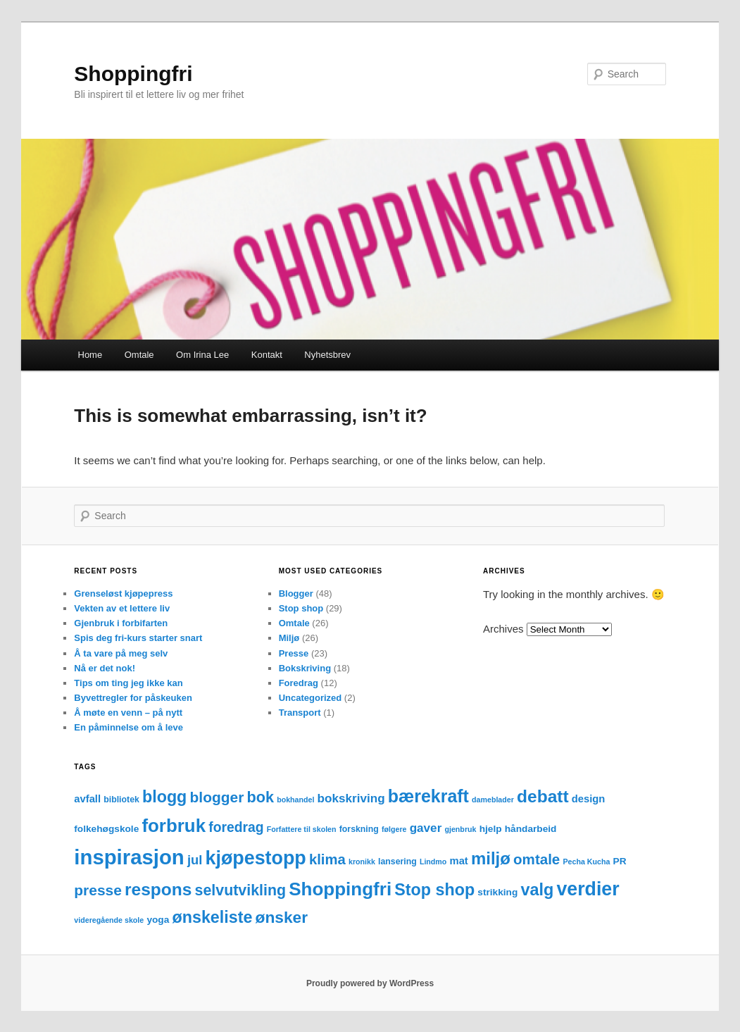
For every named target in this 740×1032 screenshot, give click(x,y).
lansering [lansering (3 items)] (397, 861)
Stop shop (301, 608)
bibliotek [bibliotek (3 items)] (121, 799)
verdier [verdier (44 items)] (587, 889)
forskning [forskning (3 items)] (359, 829)
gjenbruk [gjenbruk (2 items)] (460, 829)
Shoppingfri (133, 73)
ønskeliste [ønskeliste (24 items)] (213, 917)
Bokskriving (305, 668)
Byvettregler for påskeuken (133, 697)
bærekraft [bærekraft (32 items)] (428, 796)
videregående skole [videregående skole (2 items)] (109, 920)
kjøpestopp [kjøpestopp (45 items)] (256, 858)
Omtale (139, 354)
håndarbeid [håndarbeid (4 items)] (531, 828)
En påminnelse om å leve (128, 727)
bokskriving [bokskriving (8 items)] (351, 798)
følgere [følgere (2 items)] (394, 829)
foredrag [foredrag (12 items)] (235, 827)
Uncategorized (310, 697)
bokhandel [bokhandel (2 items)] (295, 799)
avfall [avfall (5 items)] (87, 798)
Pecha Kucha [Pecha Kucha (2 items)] (586, 861)
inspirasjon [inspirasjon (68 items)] (129, 857)
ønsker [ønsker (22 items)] (282, 917)
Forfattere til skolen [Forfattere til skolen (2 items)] (302, 829)
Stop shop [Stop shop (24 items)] (434, 890)
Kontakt (266, 354)
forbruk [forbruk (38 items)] (174, 825)
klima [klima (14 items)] (327, 859)
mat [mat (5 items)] (459, 860)
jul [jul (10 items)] (194, 859)
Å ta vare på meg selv (121, 653)
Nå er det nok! (104, 668)
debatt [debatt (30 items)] (543, 796)
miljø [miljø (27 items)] (490, 858)
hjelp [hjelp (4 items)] (490, 828)
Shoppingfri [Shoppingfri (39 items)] (340, 889)
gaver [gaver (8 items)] (426, 828)
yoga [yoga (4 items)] (157, 919)
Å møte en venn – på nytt (128, 712)
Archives (503, 629)
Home (90, 354)
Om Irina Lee (202, 354)
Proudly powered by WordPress (370, 983)
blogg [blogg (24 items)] (164, 797)
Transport (300, 712)
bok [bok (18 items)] (260, 797)
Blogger (296, 593)
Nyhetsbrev (327, 354)
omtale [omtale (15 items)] (536, 859)
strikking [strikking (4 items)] (497, 892)
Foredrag (298, 683)
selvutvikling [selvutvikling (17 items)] (240, 890)
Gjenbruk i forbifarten (121, 623)
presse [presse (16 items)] (98, 890)
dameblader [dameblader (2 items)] (493, 799)
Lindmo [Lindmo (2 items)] (433, 861)
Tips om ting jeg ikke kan (128, 683)
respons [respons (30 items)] (158, 889)
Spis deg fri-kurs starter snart (138, 638)
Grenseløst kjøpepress (123, 593)
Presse (294, 653)
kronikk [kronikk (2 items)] (362, 861)
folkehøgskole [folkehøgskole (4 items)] (106, 828)
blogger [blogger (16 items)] (217, 797)
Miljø (289, 638)
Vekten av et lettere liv (122, 608)
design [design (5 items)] (589, 798)
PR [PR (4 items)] (620, 861)
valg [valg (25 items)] (536, 890)
